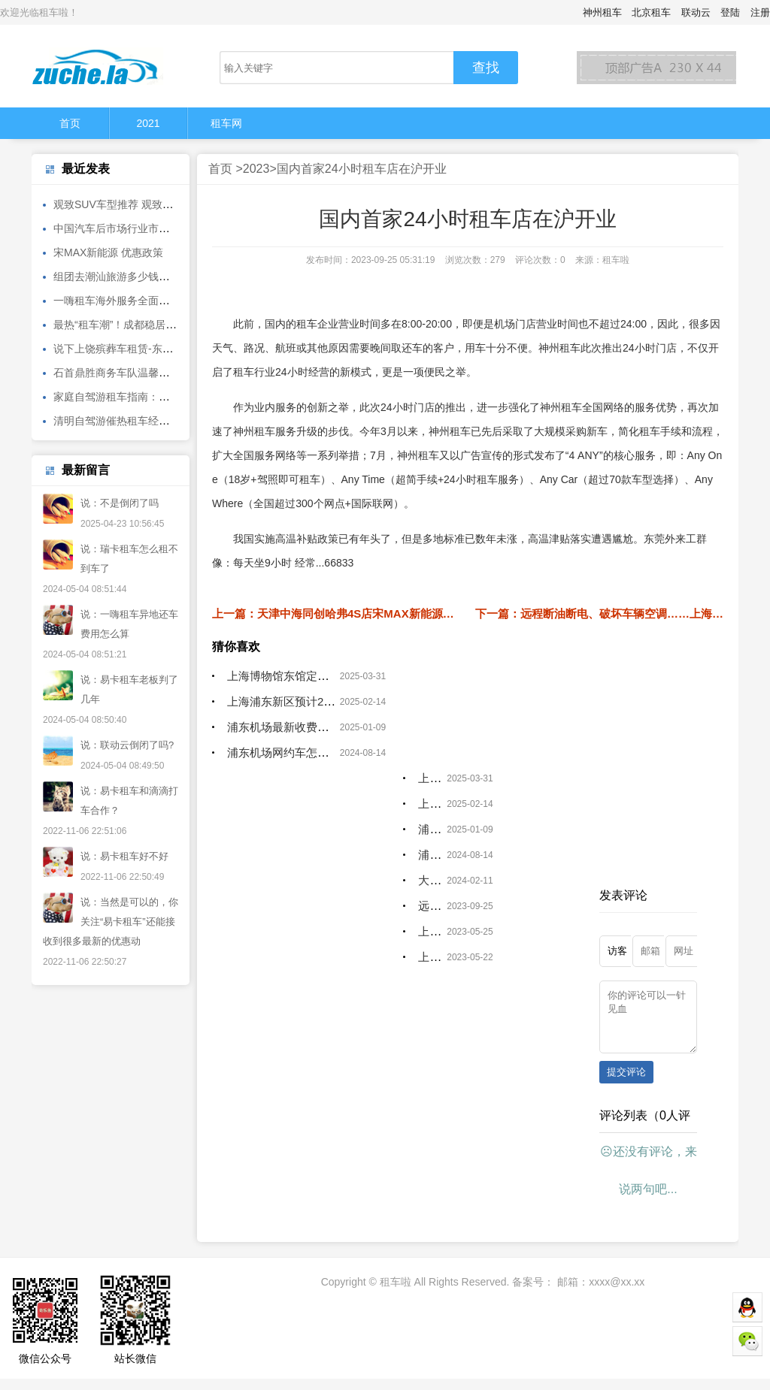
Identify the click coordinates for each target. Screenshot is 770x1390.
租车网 (226, 123)
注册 (760, 12)
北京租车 (651, 12)
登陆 (730, 12)
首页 (69, 123)
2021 (147, 123)
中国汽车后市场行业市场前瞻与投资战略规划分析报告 (179, 228)
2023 (256, 168)
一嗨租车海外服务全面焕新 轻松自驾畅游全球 (160, 301)
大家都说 (440, 880)
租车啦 (395, 1293)
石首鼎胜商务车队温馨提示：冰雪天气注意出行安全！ (179, 373)
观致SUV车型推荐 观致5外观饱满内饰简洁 (152, 204)
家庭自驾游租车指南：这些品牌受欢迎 (142, 397)
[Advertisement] (467, 1079)
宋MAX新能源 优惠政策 (108, 252)
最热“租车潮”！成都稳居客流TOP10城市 (147, 325)
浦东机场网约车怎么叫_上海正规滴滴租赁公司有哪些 (360, 752)
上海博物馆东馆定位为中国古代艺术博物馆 (334, 675)
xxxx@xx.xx (616, 1293)
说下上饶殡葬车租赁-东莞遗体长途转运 (144, 349)
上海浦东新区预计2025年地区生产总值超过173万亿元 (361, 701)
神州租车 (602, 12)
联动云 (696, 12)
